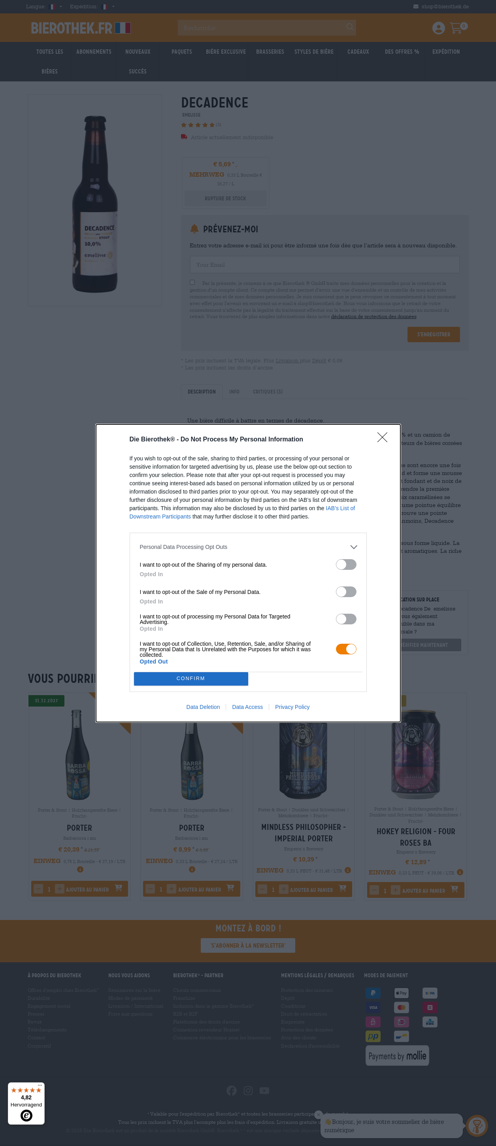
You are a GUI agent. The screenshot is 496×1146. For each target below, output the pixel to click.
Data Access (247, 707)
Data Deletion (203, 707)
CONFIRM (191, 679)
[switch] (346, 564)
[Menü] (40, 1087)
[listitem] (248, 547)
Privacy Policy (292, 707)
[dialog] (248, 573)
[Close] (384, 439)
